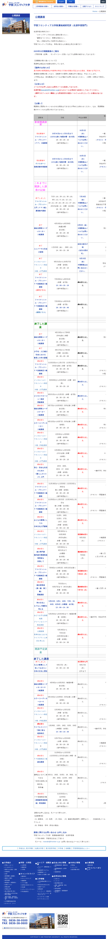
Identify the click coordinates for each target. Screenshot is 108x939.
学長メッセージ (9, 865)
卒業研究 (7, 871)
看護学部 (24, 867)
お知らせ (57, 878)
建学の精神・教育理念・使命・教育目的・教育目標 (11, 898)
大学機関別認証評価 (10, 901)
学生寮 (23, 887)
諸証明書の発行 (59, 883)
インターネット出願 (43, 896)
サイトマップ (99, 6)
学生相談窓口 (25, 891)
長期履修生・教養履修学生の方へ (61, 891)
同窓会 (73, 865)
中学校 (60, 848)
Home (95, 11)
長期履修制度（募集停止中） (61, 865)
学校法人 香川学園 (26, 848)
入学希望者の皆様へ (42, 6)
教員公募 (90, 865)
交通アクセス (87, 6)
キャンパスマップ (26, 878)
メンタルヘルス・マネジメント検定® (40, 265)
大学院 (23, 869)
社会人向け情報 (60, 863)
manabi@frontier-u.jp (50, 90)
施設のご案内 (8, 878)
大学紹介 (7, 863)
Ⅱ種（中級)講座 (41, 445)
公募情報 (90, 863)
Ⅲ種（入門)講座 (41, 271)
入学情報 (40, 879)
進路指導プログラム (43, 870)
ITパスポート (41, 163)
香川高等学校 (51, 848)
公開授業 (40, 631)
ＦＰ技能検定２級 (40, 759)
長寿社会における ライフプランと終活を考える (40, 638)
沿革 (6, 874)
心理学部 (24, 865)
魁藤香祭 (24, 880)
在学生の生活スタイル (27, 885)
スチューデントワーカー (28, 889)
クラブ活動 (24, 882)
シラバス (57, 881)
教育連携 (7, 880)
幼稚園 (68, 848)
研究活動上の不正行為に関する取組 (11, 894)
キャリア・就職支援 (44, 863)
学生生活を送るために (44, 884)
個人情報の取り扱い (10, 891)
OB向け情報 (75, 863)
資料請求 (40, 889)
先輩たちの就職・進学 (44, 874)
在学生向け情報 (60, 876)
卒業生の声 (8, 889)
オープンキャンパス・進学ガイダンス (44, 894)
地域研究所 (58, 872)
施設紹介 (24, 876)
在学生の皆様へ (59, 6)
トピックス (74, 867)
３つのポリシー (9, 867)
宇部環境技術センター (81, 848)
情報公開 (7, 887)
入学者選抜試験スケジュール (44, 882)
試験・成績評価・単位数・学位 (61, 885)
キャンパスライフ (28, 874)
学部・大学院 (26, 863)
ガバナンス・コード (10, 903)
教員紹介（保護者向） (11, 882)
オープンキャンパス (43, 899)
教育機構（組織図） (10, 876)
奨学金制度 (58, 888)
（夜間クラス (40, 312)
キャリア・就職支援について (44, 867)
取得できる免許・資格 (11, 869)
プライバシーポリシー (94, 869)
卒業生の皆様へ (73, 6)
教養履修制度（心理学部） (61, 869)
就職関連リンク (42, 872)
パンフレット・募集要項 (44, 891)
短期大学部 (39, 848)
